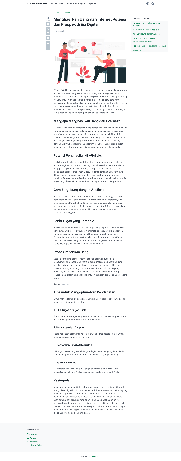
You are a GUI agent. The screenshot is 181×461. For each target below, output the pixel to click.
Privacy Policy (34, 445)
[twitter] (48, 29)
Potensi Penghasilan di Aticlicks (145, 30)
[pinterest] (48, 43)
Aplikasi (92, 3)
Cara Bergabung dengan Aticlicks (146, 34)
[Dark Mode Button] (147, 3)
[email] (48, 47)
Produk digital (57, 3)
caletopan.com (37, 3)
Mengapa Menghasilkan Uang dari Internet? (146, 24)
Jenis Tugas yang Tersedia (143, 38)
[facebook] (48, 24)
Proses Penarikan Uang (142, 42)
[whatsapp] (48, 33)
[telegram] (48, 38)
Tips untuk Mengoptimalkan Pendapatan (149, 46)
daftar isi (32, 434)
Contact (31, 438)
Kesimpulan (137, 50)
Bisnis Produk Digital (76, 3)
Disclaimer (33, 441)
